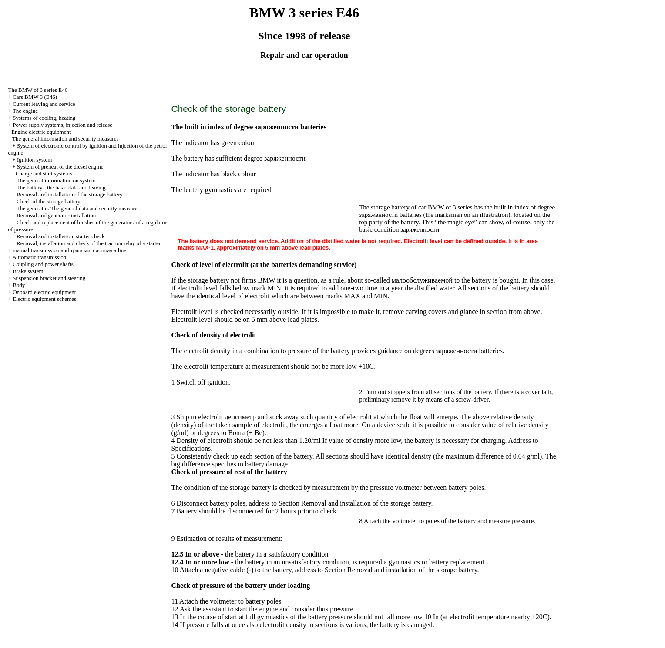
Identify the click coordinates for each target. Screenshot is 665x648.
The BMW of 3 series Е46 (38, 90)
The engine (25, 111)
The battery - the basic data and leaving (61, 187)
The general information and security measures (65, 138)
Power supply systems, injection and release (62, 125)
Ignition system (34, 159)
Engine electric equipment (41, 131)
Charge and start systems (44, 173)
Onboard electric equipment (44, 292)
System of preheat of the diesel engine (60, 166)
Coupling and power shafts (43, 264)
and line (69, 250)
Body (19, 285)
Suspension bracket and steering (49, 278)
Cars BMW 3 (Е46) (35, 97)
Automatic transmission (39, 257)
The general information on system (56, 180)
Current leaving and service (44, 104)
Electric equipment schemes (44, 299)
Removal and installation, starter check (61, 236)
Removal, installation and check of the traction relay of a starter (89, 243)
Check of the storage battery (49, 201)
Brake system (28, 271)
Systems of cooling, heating (44, 118)
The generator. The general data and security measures (78, 208)
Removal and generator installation (56, 215)
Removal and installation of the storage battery (69, 194)
